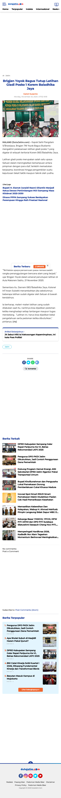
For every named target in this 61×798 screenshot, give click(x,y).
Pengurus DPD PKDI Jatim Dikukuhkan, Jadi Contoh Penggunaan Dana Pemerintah (23, 628)
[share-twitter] (28, 362)
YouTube (42, 777)
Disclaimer (50, 782)
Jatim (7, 347)
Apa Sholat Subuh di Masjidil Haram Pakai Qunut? (21, 639)
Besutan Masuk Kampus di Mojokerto (21, 677)
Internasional (42, 9)
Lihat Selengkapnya (30, 690)
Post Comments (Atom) (26, 610)
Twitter (36, 777)
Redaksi (9, 782)
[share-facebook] (24, 362)
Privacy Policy (20, 785)
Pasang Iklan (19, 782)
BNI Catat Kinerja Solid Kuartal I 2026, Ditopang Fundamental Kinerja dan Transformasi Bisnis (23, 666)
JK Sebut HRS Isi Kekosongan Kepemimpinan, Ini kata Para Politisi (30, 336)
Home (5, 9)
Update (39, 267)
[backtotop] (30, 763)
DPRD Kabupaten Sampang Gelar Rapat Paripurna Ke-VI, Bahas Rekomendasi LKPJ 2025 (23, 653)
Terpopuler (17, 9)
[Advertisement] (30, 42)
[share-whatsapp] (33, 362)
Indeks (29, 9)
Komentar (30, 368)
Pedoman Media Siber (35, 782)
